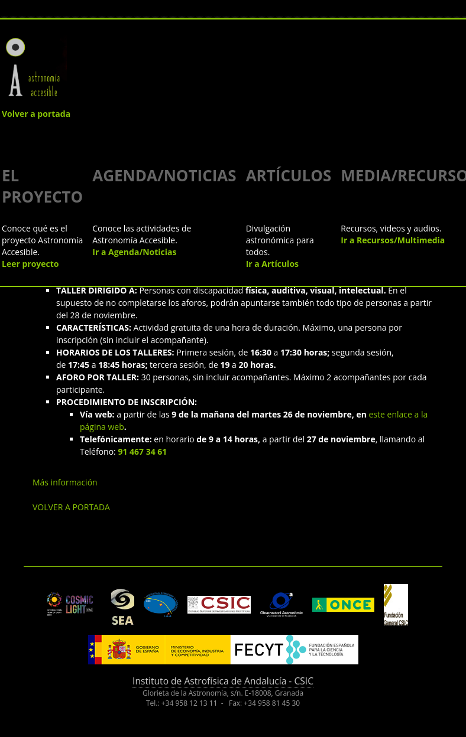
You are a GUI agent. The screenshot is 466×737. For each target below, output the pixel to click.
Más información (65, 482)
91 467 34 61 (142, 451)
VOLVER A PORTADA (71, 507)
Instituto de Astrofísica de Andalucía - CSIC (222, 680)
